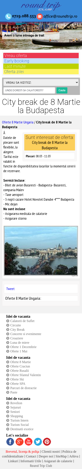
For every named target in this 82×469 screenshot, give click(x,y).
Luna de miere (19, 342)
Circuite (15, 325)
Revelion (16, 403)
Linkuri (13, 461)
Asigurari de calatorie (58, 461)
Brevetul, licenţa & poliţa (22, 451)
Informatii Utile (30, 461)
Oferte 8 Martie (20, 362)
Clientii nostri (51, 451)
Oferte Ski (17, 379)
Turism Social (19, 424)
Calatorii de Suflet (22, 321)
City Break (17, 329)
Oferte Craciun (20, 366)
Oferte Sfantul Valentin (25, 375)
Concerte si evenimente (25, 334)
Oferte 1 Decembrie (23, 347)
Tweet (10, 288)
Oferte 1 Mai (18, 351)
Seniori (15, 411)
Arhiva (73, 456)
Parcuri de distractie (23, 388)
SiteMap (61, 456)
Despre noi (46, 456)
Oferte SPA (17, 383)
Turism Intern (19, 420)
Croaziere (16, 338)
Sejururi (15, 407)
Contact (31, 456)
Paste (13, 392)
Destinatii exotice (21, 429)
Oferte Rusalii (19, 370)
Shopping (16, 416)
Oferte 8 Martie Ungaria (17, 122)
